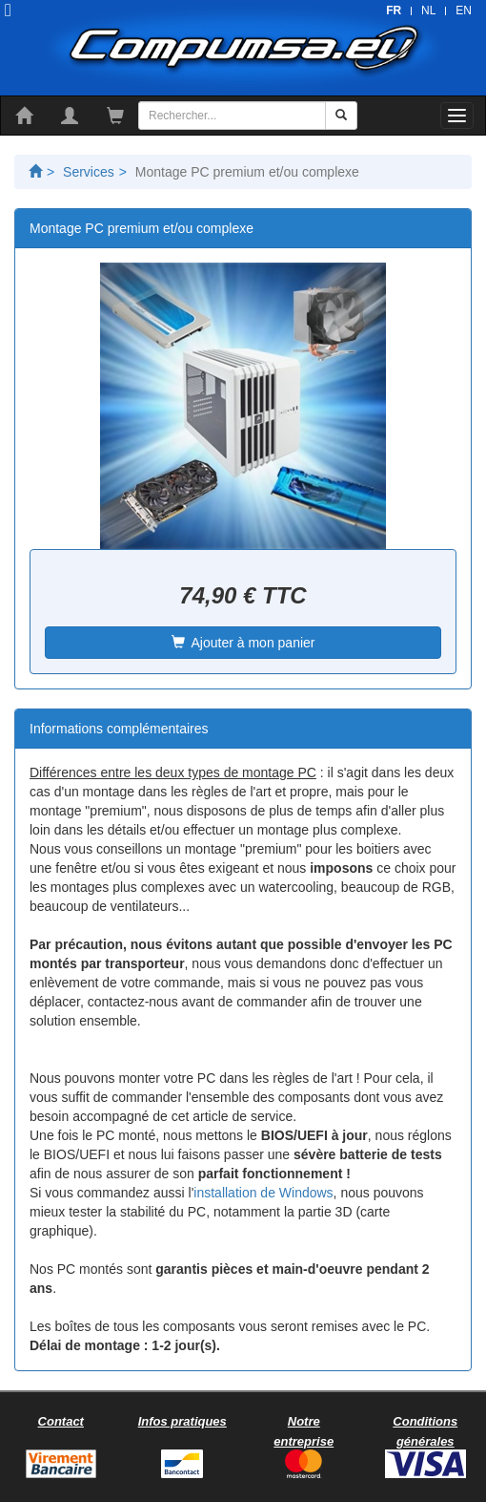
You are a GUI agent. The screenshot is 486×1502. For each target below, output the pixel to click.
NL (428, 10)
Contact (61, 1421)
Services (88, 172)
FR (393, 10)
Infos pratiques (182, 1421)
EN (464, 10)
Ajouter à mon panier (243, 642)
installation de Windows (263, 1192)
